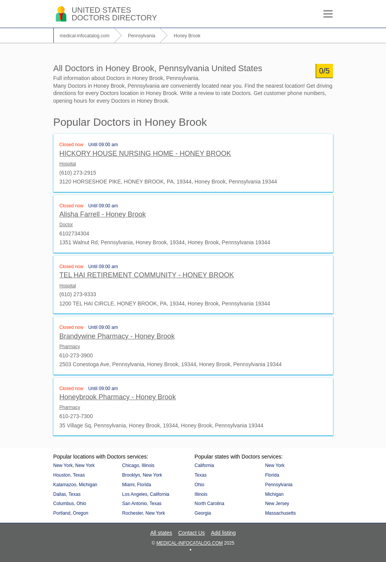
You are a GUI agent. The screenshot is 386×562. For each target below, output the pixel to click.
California (204, 465)
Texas (201, 475)
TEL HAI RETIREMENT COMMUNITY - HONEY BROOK (147, 275)
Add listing (223, 533)
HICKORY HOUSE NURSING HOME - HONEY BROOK (145, 153)
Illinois (201, 494)
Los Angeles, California (145, 494)
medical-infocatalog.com (189, 543)
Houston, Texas (69, 475)
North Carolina (209, 503)
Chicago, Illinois (138, 465)
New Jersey (277, 503)
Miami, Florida (136, 484)
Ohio (199, 484)
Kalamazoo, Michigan (75, 484)
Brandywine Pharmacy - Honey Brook (117, 336)
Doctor (66, 224)
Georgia (203, 513)
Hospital (68, 164)
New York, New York (74, 465)
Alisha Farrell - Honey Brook (103, 214)
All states (161, 533)
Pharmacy (70, 346)
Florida (272, 475)
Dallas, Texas (67, 494)
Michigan (274, 494)
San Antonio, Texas (142, 503)
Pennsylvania (278, 484)
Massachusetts (280, 513)
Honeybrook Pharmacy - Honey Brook (118, 397)
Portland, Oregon (70, 513)
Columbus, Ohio (69, 503)
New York (275, 465)
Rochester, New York (143, 513)
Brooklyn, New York (142, 475)
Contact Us (191, 533)
